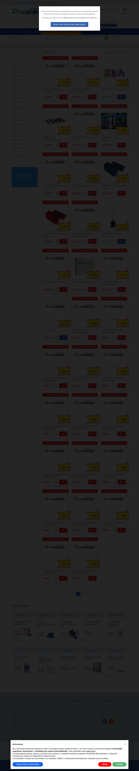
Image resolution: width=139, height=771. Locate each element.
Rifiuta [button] (105, 764)
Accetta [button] (119, 764)
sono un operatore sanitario (69, 24)
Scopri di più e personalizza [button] (27, 764)
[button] (125, 744)
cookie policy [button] (90, 751)
